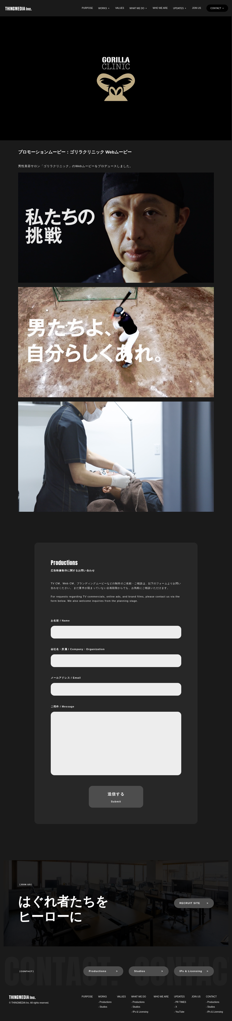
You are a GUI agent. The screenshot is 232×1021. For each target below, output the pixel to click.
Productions (97, 971)
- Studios (102, 1007)
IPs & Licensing (190, 971)
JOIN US (196, 8)
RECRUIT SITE (189, 903)
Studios (139, 971)
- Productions (105, 1002)
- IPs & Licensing (139, 1012)
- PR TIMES (180, 1002)
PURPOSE (87, 8)
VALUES (119, 8)
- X (175, 1007)
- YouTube (179, 1012)
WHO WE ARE (160, 8)
